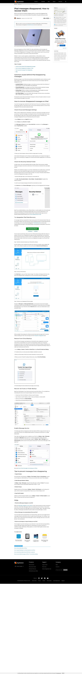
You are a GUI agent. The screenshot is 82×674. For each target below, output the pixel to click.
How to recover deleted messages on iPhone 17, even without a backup (26, 554)
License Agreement (56, 580)
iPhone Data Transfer (32, 566)
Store (49, 1)
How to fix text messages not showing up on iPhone (27, 468)
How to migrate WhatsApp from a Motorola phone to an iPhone (24, 550)
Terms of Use (34, 580)
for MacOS (36, 231)
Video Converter (31, 564)
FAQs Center (44, 566)
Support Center (44, 564)
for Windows (30, 231)
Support (54, 1)
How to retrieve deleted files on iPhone (20, 548)
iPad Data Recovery (30, 24)
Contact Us (57, 566)
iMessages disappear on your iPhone (25, 505)
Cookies (44, 580)
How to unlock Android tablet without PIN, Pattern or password (24, 552)
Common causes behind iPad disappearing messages (25, 66)
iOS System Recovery (32, 568)
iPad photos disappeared (39, 335)
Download (43, 1)
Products (36, 1)
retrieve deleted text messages (58, 52)
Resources (60, 1)
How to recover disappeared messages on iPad (24, 68)
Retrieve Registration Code (46, 568)
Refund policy (49, 580)
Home (16, 4)
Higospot (63, 580)
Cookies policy (58, 673)
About (57, 564)
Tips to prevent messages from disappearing (24, 70)
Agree (63, 673)
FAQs (17, 71)
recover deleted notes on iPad (35, 214)
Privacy (39, 580)
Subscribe (65, 569)
